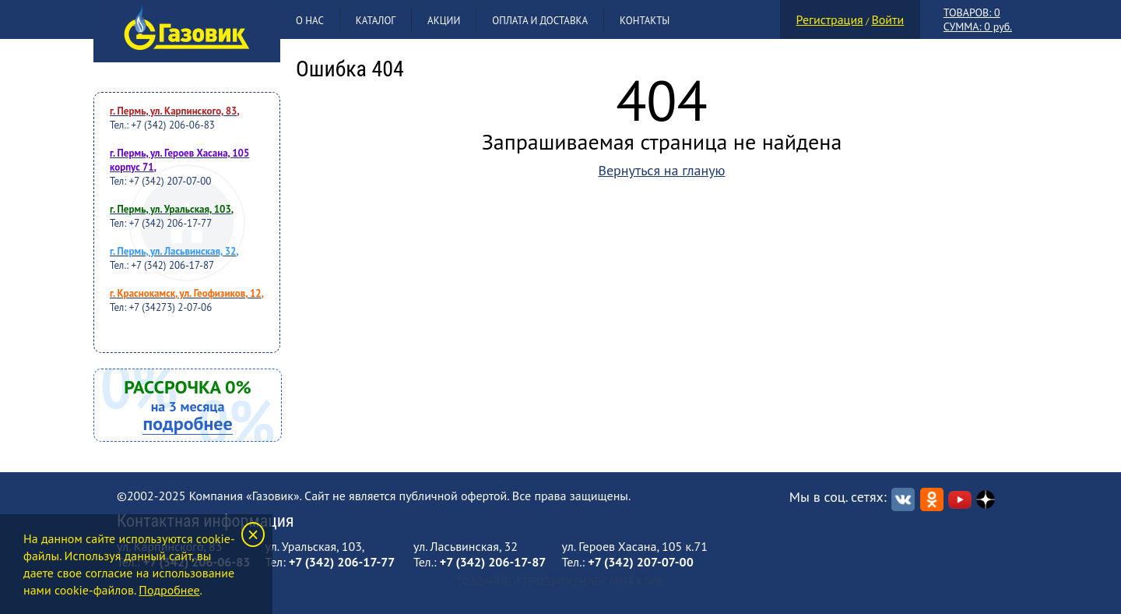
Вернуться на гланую (661, 170)
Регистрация (829, 19)
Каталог (375, 20)
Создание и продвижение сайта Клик (560, 581)
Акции (443, 20)
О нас (310, 20)
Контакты (644, 20)
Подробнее (169, 590)
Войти (887, 19)
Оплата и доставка (540, 20)
